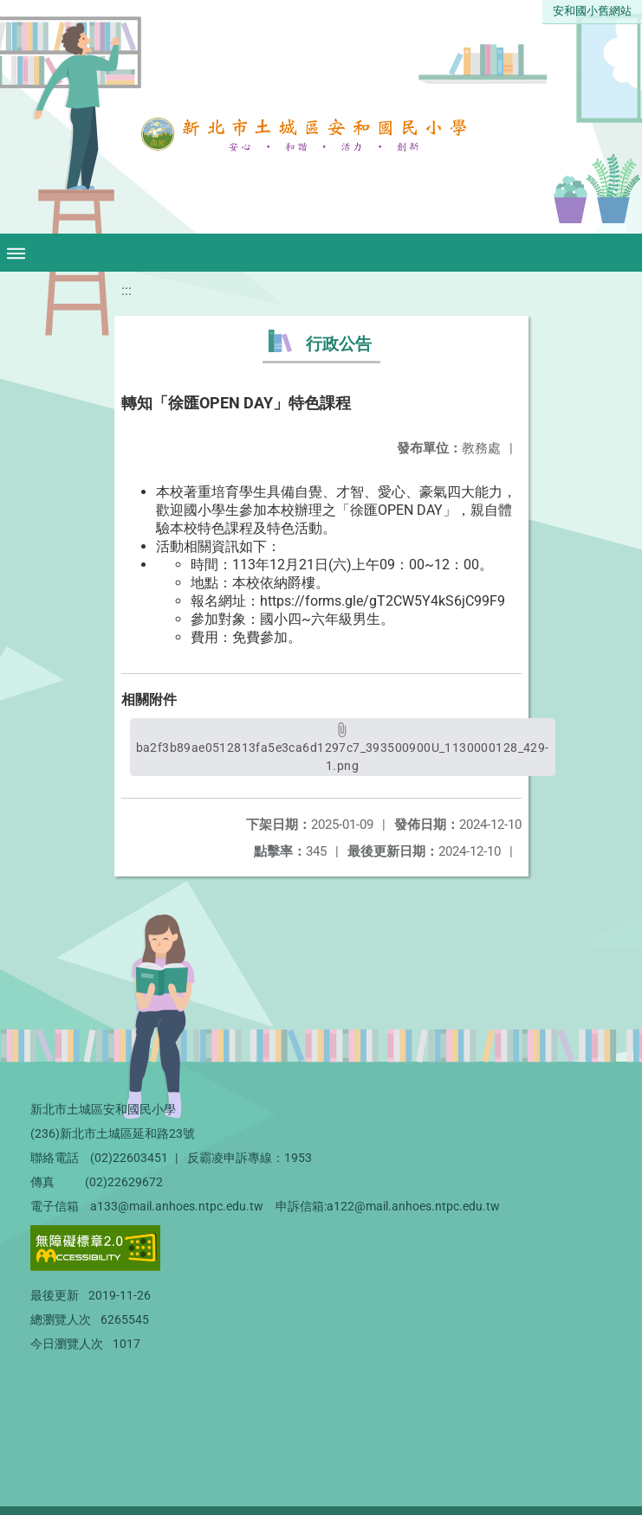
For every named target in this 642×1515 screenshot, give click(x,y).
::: (126, 290)
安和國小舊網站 (592, 10)
